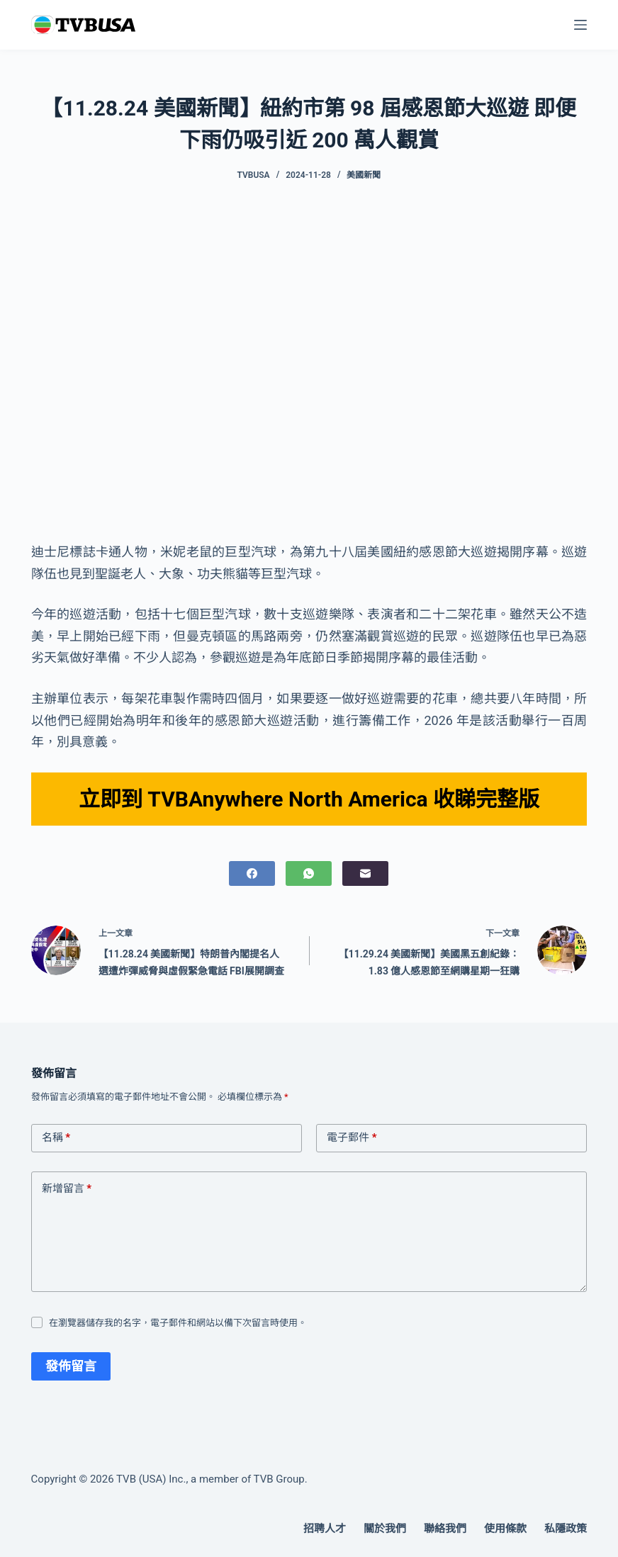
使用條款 (505, 1528)
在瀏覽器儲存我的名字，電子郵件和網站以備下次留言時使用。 (178, 1322)
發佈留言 (70, 1366)
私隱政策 (565, 1528)
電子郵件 (352, 1138)
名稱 (56, 1138)
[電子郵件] (365, 873)
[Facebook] (252, 873)
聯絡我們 (445, 1528)
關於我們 (385, 1528)
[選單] (580, 24)
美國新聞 (364, 175)
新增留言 (67, 1189)
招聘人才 (324, 1528)
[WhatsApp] (309, 873)
